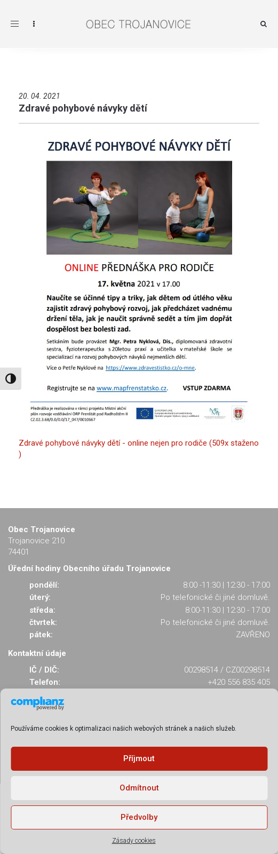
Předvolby (139, 817)
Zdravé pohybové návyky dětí (83, 108)
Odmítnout (139, 788)
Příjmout (139, 758)
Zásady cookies (134, 840)
